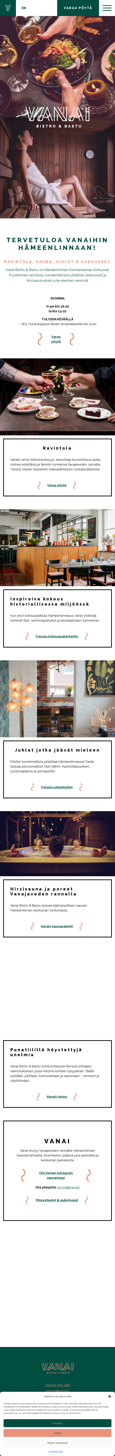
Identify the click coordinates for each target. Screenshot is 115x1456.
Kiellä (57, 1433)
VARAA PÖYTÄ (78, 8)
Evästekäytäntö (55, 1451)
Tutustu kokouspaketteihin (56, 636)
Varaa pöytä (56, 339)
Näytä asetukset (57, 1442)
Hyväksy (57, 1423)
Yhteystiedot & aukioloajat (56, 1200)
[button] (109, 1396)
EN (24, 8)
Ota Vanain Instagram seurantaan (56, 1175)
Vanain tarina (56, 1097)
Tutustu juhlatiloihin (57, 787)
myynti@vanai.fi (68, 1187)
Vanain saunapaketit (57, 926)
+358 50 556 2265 (57, 1385)
